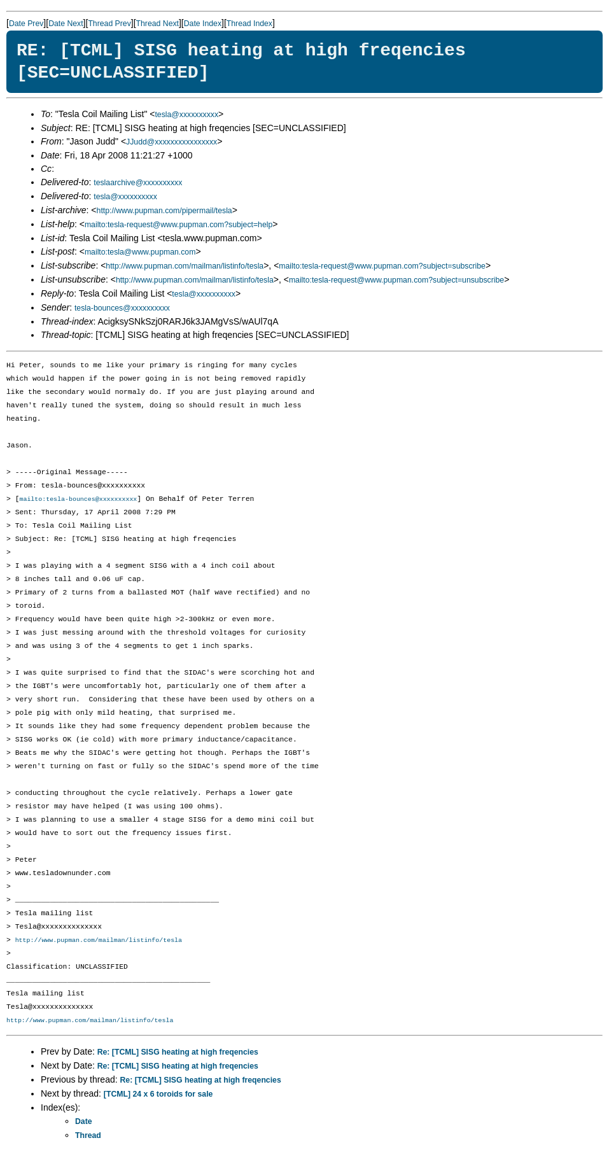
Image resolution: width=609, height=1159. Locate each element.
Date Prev (26, 23)
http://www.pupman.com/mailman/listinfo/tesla (184, 266)
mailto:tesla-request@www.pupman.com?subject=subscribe (382, 266)
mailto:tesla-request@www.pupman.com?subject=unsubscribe (396, 280)
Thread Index (249, 23)
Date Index (202, 23)
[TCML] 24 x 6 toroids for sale (158, 1095)
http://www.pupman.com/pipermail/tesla (164, 210)
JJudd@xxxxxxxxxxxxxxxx (171, 141)
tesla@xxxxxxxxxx (186, 114)
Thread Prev (109, 23)
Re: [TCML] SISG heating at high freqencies (177, 1053)
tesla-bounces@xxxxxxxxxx (122, 308)
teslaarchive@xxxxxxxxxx (138, 182)
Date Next (65, 23)
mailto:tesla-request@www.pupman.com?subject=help (178, 224)
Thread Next (157, 23)
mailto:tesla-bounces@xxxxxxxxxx (78, 499)
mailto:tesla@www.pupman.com (140, 252)
